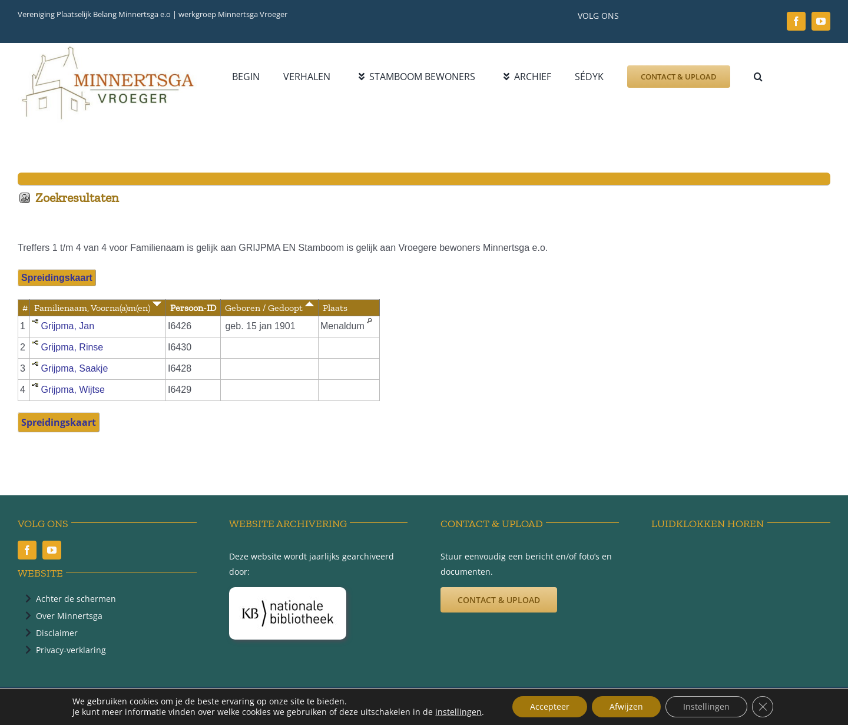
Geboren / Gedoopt (269, 307)
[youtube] (820, 21)
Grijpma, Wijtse (72, 390)
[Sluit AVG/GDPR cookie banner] (762, 706)
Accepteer (549, 706)
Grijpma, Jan (67, 326)
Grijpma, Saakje (74, 368)
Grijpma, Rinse (72, 347)
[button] (758, 76)
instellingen (458, 712)
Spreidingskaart (56, 278)
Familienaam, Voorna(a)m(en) (97, 307)
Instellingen (706, 706)
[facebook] (796, 21)
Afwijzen (626, 706)
